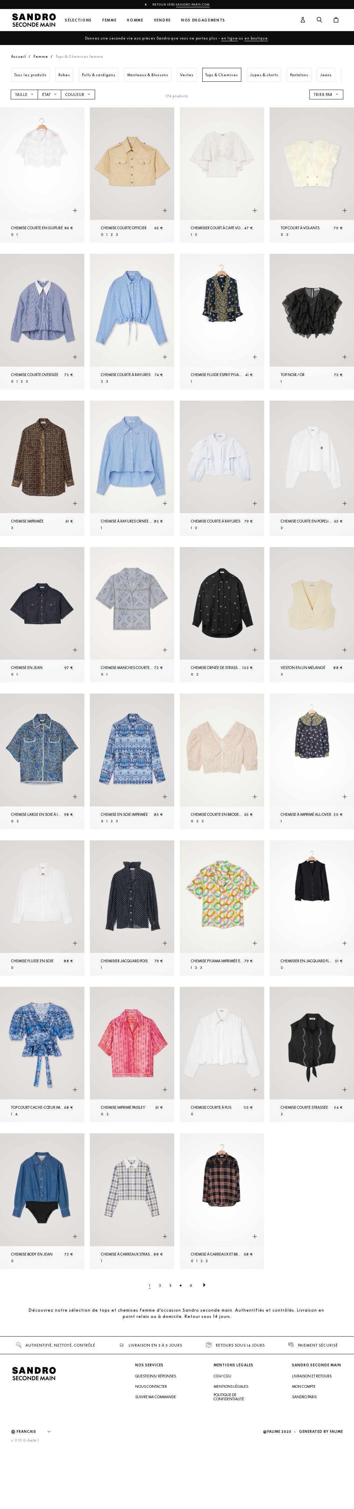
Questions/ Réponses (155, 1376)
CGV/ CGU (222, 1376)
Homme (135, 20)
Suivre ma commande (155, 1397)
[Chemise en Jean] (42, 614)
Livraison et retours (312, 1376)
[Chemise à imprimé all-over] (312, 761)
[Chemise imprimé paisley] (132, 1054)
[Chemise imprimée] (42, 468)
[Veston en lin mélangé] (312, 614)
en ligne (229, 38)
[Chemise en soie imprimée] (132, 761)
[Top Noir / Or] (312, 321)
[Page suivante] (204, 1285)
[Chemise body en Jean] (42, 1201)
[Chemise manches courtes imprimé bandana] (132, 614)
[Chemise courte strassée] (312, 1054)
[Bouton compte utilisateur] (303, 20)
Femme (109, 20)
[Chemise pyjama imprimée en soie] (222, 908)
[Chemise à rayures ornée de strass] (132, 468)
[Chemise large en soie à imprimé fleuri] (42, 761)
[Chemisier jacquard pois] (132, 908)
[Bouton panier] (336, 20)
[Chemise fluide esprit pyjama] (222, 321)
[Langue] (37, 1432)
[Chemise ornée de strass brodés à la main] (222, 614)
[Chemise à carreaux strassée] (132, 1201)
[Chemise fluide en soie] (42, 908)
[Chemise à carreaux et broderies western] (222, 1201)
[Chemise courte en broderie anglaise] (222, 761)
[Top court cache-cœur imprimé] (42, 1054)
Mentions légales (231, 1386)
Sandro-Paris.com (193, 4)
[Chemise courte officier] (132, 175)
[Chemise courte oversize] (42, 321)
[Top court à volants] (312, 175)
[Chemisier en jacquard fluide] (312, 908)
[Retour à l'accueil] (34, 20)
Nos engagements (203, 20)
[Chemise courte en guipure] (42, 175)
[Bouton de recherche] (319, 20)
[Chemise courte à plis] (222, 1054)
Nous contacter (151, 1386)
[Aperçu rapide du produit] (75, 210)
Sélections (78, 20)
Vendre (162, 20)
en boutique (256, 38)
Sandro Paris (304, 1397)
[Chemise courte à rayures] (132, 321)
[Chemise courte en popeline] (312, 468)
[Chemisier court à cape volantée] (222, 175)
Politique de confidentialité (229, 1397)
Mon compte (304, 1386)
